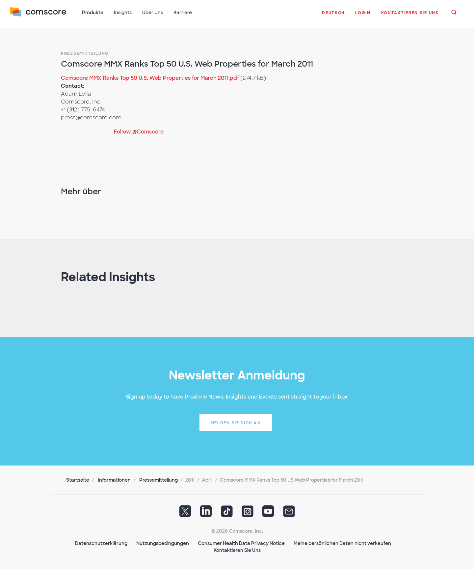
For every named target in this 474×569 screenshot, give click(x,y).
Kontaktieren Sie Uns (237, 550)
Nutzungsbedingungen (162, 543)
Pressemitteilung (85, 52)
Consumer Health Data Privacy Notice (241, 543)
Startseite (77, 479)
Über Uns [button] (153, 12)
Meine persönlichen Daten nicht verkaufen (342, 543)
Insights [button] (123, 12)
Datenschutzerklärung (101, 543)
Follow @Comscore (139, 131)
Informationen (114, 479)
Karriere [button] (183, 12)
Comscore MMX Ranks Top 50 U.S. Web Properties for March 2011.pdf (150, 77)
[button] (333, 16)
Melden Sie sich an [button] (236, 422)
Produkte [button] (93, 12)
